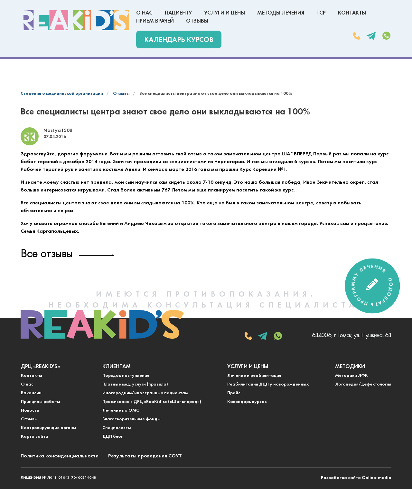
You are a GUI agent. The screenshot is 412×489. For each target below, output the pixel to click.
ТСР (321, 13)
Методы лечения (280, 13)
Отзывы (197, 21)
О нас (144, 13)
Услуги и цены (224, 13)
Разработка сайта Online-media (356, 478)
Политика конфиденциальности (59, 456)
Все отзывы (46, 254)
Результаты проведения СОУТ (145, 456)
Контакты (352, 13)
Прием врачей (155, 21)
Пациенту (178, 13)
